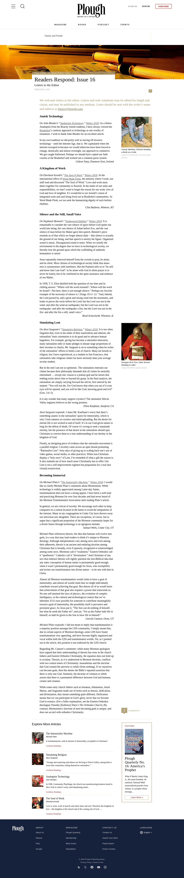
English (146, 832)
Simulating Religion (72, 329)
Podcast (103, 25)
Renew (146, 6)
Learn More (136, 797)
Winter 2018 (92, 123)
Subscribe (163, 6)
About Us (40, 832)
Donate (39, 849)
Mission (39, 838)
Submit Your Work (110, 838)
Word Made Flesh (71, 178)
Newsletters (71, 849)
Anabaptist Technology (71, 123)
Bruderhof (45, 130)
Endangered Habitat (75, 221)
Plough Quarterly (40, 73)
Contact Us (107, 832)
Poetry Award (108, 843)
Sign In (132, 6)
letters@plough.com (70, 109)
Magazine (60, 25)
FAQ (38, 843)
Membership (71, 838)
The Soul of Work (73, 175)
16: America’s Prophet (55, 73)
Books (82, 25)
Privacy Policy (86, 862)
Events (125, 25)
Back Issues (71, 843)
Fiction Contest (108, 849)
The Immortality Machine (74, 482)
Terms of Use (98, 862)
